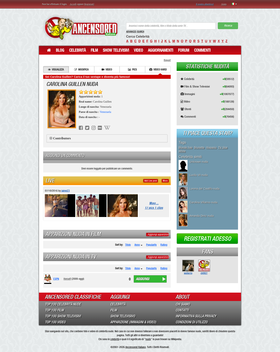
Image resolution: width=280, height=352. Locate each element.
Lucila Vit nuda (199, 175)
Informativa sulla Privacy (196, 316)
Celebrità (77, 50)
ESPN (56, 278)
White (182, 151)
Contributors (62, 138)
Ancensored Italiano (135, 347)
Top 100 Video (55, 322)
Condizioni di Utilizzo (192, 322)
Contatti (182, 310)
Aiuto (224, 4)
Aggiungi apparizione (159, 234)
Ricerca (228, 25)
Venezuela (105, 111)
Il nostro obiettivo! (205, 4)
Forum (183, 50)
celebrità (114, 339)
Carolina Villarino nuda (203, 202)
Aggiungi (142, 279)
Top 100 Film (54, 310)
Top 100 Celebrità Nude (63, 304)
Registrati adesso (207, 239)
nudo (148, 339)
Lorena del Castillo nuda (204, 188)
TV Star (223, 147)
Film (94, 50)
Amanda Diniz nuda (202, 215)
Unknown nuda (199, 161)
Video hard (158, 69)
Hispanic (211, 147)
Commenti (202, 50)
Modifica (81, 69)
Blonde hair (185, 147)
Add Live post (150, 180)
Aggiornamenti (160, 50)
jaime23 (65, 190)
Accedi (73, 4)
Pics (132, 69)
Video (138, 50)
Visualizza (56, 69)
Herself (67, 278)
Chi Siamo (183, 304)
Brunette (199, 147)
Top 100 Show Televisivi (63, 316)
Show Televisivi (116, 50)
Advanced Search (135, 31)
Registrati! (89, 4)
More (165, 180)
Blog (60, 50)
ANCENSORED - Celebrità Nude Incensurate (81, 28)
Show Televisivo (122, 316)
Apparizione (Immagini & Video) (133, 322)
